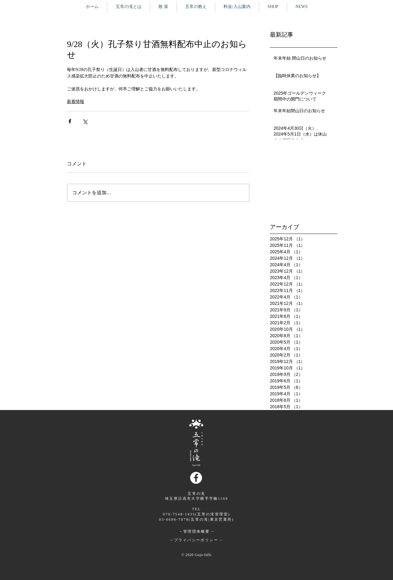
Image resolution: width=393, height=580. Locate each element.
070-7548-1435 (179, 514)
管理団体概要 (196, 531)
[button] (163, 7)
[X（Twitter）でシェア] (85, 121)
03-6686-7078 (174, 519)
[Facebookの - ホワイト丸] (196, 478)
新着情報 (75, 101)
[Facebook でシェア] (70, 121)
